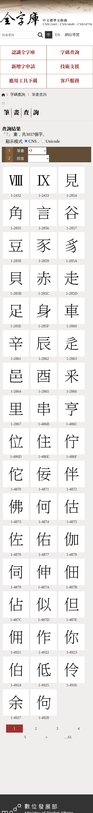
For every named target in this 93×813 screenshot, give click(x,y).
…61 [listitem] (68, 737)
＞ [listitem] (46, 737)
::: (1, 2)
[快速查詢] (18, 35)
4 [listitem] (79, 728)
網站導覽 (72, 35)
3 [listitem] (57, 728)
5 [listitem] (25, 737)
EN (57, 35)
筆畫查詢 (39, 94)
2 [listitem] (36, 728)
